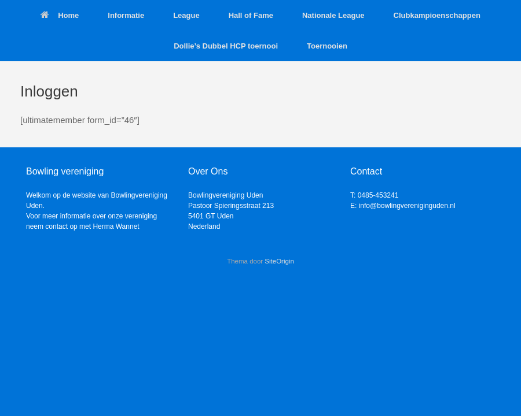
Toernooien (327, 46)
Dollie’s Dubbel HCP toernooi (226, 46)
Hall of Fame (251, 15)
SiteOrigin (279, 261)
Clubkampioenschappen (437, 15)
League (186, 15)
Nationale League (333, 15)
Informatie (126, 15)
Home (60, 15)
